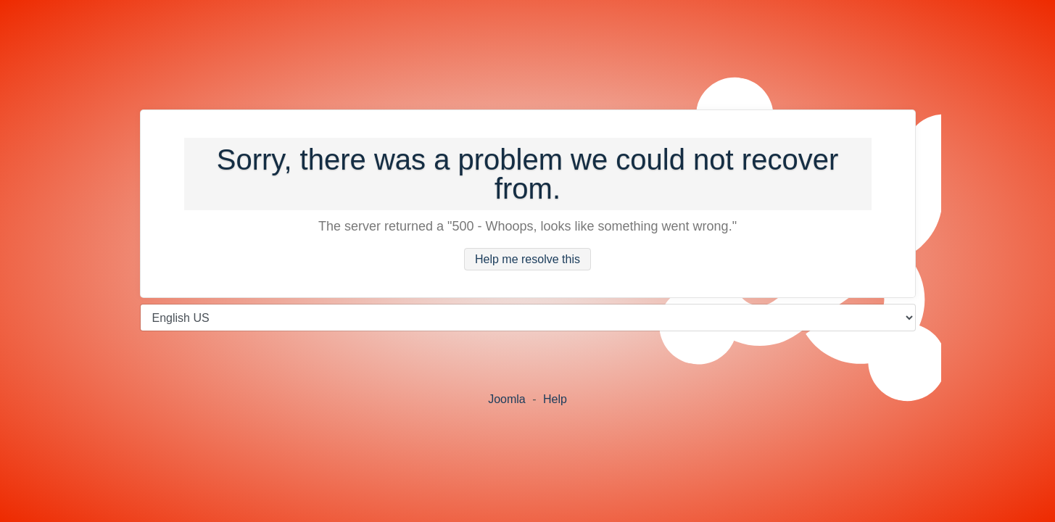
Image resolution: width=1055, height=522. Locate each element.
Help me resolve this (527, 259)
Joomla (507, 399)
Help (555, 399)
